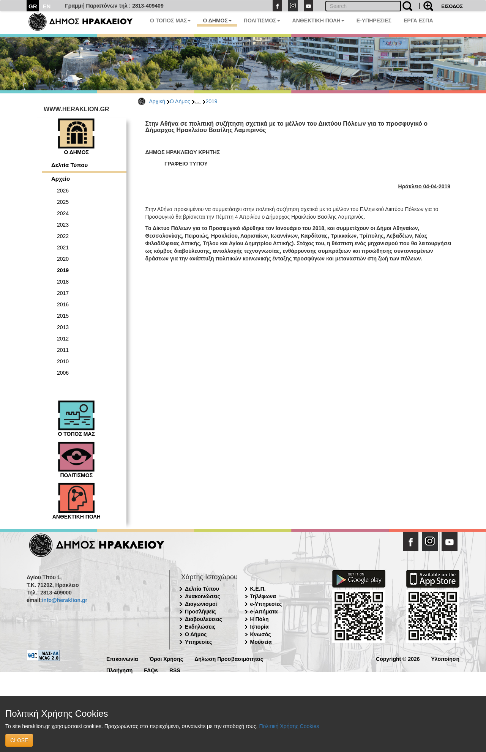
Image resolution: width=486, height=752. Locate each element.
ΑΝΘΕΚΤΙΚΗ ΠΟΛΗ (318, 20)
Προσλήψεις (200, 612)
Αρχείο (60, 178)
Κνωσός (260, 634)
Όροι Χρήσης (166, 658)
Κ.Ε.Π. (258, 589)
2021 (63, 247)
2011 (63, 350)
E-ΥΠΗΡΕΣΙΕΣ (374, 20)
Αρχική (157, 101)
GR (32, 6)
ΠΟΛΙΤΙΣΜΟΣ (262, 20)
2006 (63, 373)
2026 (63, 191)
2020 (63, 259)
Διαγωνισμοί (201, 604)
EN (47, 6)
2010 (63, 361)
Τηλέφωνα (263, 596)
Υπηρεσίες (198, 642)
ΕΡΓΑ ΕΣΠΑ (418, 20)
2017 (63, 293)
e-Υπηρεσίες (266, 604)
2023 (63, 225)
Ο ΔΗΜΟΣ (217, 20)
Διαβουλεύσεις (203, 619)
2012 (63, 339)
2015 (63, 316)
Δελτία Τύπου (69, 165)
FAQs (151, 669)
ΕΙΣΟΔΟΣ (452, 6)
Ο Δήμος (180, 101)
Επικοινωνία (122, 658)
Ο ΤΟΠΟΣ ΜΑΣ (170, 20)
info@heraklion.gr (64, 600)
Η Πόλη (259, 619)
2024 (63, 213)
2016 (63, 304)
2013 (63, 327)
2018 (63, 282)
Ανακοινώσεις (202, 596)
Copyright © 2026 (398, 658)
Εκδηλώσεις (200, 627)
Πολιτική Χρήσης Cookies (289, 726)
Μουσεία (261, 642)
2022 (63, 236)
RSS (174, 669)
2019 (211, 101)
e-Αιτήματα (264, 612)
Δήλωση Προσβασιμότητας (228, 658)
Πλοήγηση (119, 669)
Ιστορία (259, 627)
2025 (63, 202)
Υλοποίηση (445, 658)
